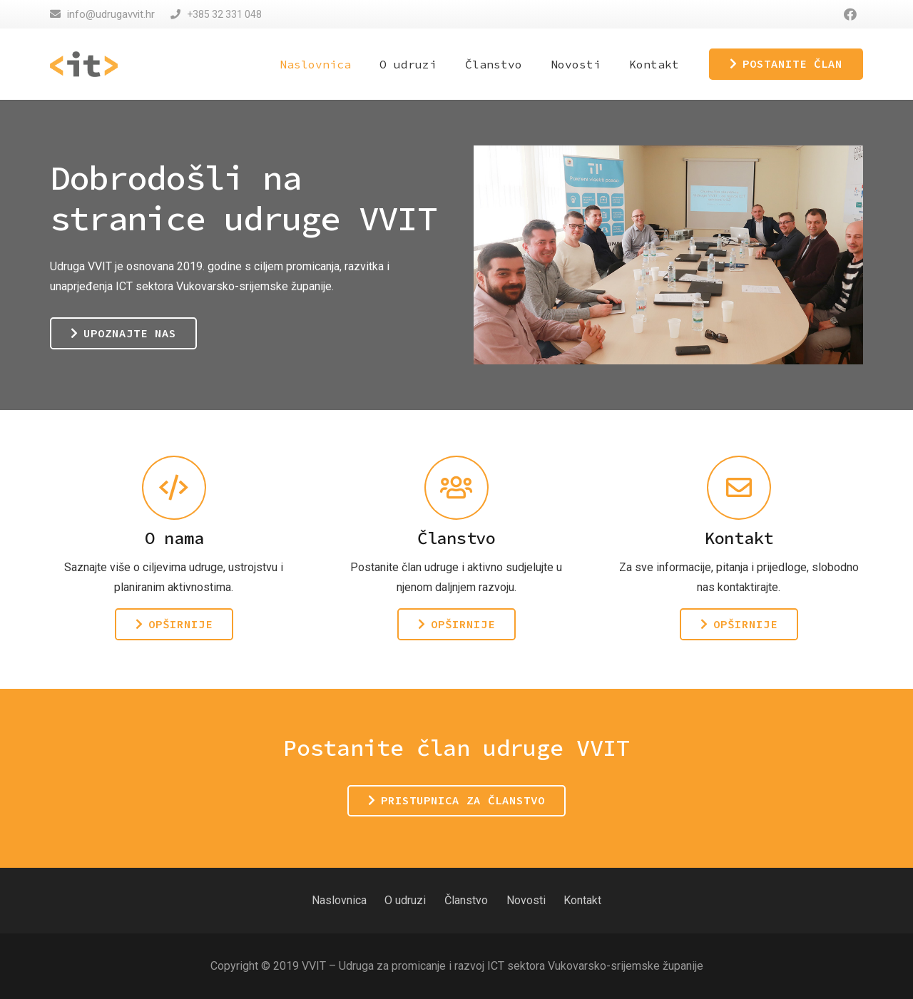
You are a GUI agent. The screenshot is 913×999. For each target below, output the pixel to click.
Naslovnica (339, 900)
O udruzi (405, 900)
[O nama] (174, 488)
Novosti (526, 900)
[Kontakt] (739, 488)
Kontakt (582, 900)
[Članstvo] (456, 488)
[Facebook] (850, 14)
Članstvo (466, 900)
